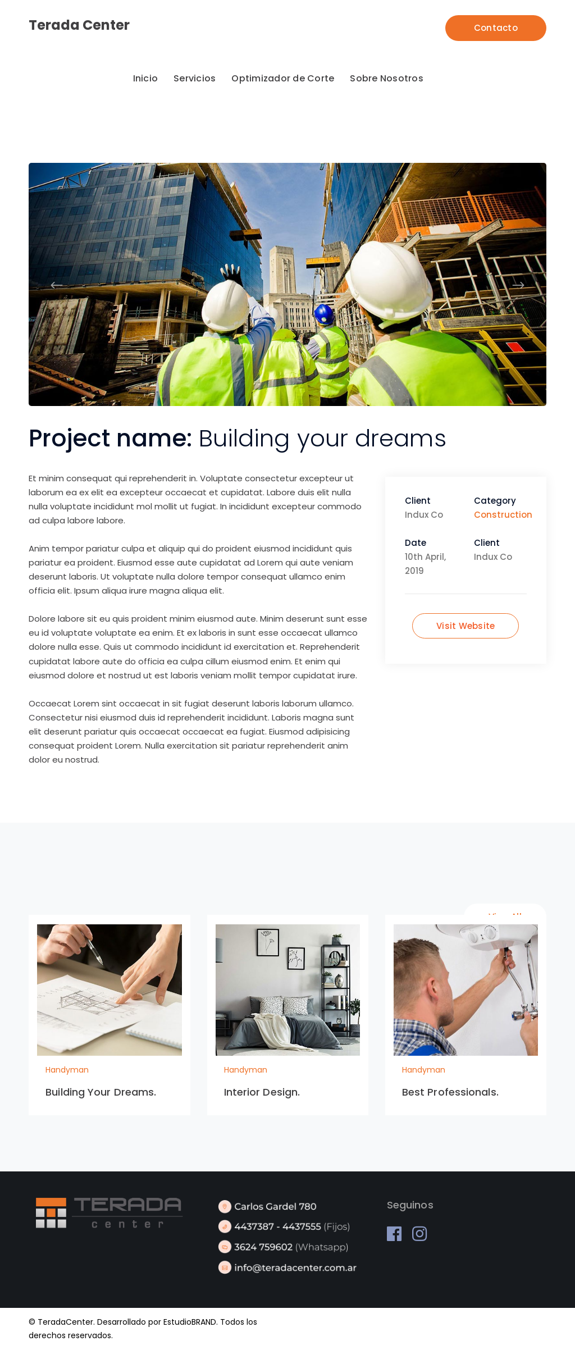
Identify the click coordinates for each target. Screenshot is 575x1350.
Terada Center (79, 25)
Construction (503, 515)
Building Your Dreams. (100, 1092)
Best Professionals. (450, 1092)
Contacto (496, 28)
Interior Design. (262, 1092)
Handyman (67, 1069)
